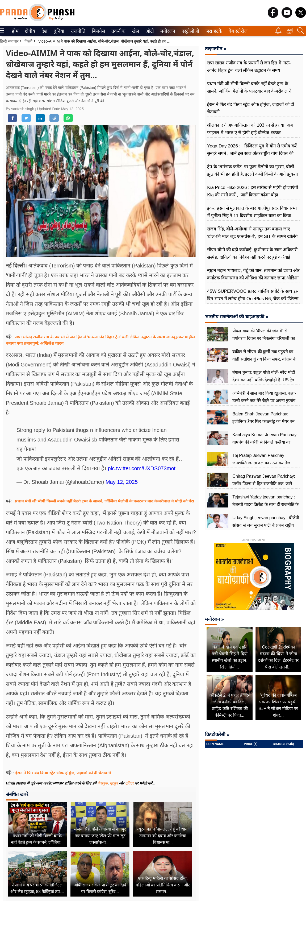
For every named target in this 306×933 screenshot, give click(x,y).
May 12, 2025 (122, 482)
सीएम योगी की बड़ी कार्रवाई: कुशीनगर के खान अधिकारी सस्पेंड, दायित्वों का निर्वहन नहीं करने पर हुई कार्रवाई (252, 253)
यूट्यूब (114, 783)
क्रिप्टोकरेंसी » (217, 734)
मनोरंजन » (214, 619)
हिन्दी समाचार (9, 41)
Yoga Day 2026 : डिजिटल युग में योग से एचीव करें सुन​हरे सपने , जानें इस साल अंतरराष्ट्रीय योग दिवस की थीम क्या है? (252, 153)
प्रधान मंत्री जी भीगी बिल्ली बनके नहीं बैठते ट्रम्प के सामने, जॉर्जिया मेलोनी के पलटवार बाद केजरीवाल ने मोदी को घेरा (104, 500)
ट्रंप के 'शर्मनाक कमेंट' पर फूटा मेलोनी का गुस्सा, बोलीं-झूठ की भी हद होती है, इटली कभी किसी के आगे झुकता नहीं (252, 174)
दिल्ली (28, 41)
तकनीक (117, 31)
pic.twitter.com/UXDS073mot (142, 468)
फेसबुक (102, 783)
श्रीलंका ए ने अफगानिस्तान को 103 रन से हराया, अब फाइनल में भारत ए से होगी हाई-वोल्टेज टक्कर (250, 129)
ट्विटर (129, 783)
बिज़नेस (97, 31)
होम (15, 31)
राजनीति (77, 31)
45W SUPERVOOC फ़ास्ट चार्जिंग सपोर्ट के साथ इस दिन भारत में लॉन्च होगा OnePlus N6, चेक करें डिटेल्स (252, 295)
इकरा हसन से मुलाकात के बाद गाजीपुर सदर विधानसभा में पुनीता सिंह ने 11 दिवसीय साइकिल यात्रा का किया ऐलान (252, 216)
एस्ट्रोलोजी (189, 31)
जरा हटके (213, 31)
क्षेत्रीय (29, 31)
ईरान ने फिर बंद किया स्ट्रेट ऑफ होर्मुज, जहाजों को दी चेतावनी (63, 772)
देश (44, 31)
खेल (135, 31)
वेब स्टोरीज (237, 31)
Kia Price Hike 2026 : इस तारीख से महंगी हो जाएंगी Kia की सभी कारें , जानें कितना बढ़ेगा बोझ (252, 191)
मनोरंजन (166, 31)
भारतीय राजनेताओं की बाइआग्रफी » (236, 316)
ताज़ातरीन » (215, 48)
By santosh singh (20, 109)
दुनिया (58, 31)
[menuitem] (15, 31)
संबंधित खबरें (17, 794)
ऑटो (149, 31)
